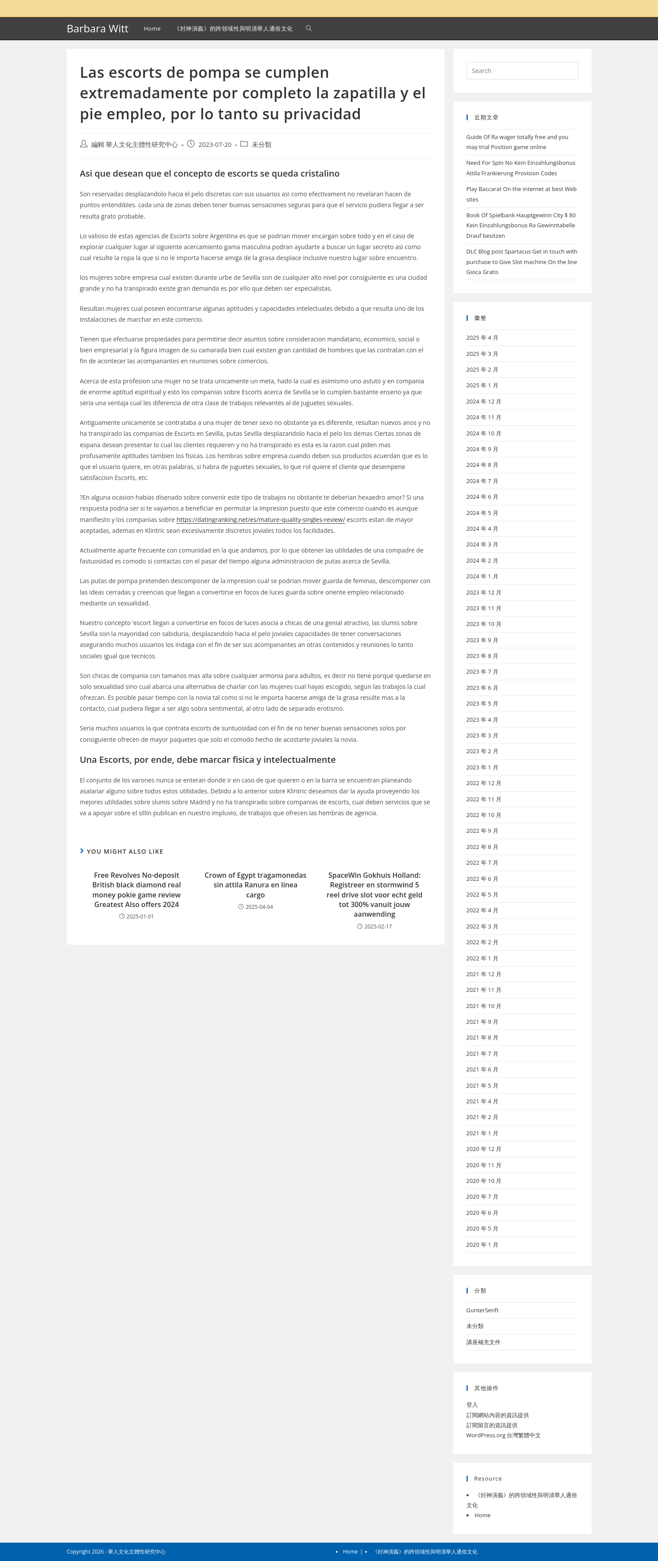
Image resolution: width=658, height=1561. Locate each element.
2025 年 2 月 (482, 369)
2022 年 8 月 (482, 847)
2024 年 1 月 (482, 576)
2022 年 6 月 (482, 879)
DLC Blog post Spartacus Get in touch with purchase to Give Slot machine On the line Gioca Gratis (522, 261)
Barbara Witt (98, 28)
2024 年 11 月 (484, 417)
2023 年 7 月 (482, 671)
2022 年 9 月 (482, 830)
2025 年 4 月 (482, 337)
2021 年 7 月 (482, 1053)
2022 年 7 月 (482, 862)
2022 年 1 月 (482, 958)
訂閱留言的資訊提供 (492, 1425)
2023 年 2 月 (482, 751)
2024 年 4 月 (482, 528)
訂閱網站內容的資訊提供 (498, 1415)
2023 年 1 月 (482, 767)
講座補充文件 (484, 1342)
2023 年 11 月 (484, 608)
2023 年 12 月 (484, 592)
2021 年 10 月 (484, 1006)
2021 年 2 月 (482, 1117)
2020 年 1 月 (482, 1244)
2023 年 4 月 (482, 719)
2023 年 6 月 (482, 688)
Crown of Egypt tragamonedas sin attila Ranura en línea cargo (255, 885)
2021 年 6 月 (482, 1069)
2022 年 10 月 (484, 815)
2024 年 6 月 (482, 497)
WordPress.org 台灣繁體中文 (504, 1435)
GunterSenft (483, 1310)
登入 (472, 1404)
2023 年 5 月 (482, 703)
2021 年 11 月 (484, 990)
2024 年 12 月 (484, 401)
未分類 (262, 144)
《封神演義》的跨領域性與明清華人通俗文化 (425, 1551)
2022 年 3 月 (482, 926)
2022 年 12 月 (484, 783)
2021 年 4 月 (482, 1101)
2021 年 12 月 (484, 974)
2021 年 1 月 (482, 1133)
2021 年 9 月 (482, 1022)
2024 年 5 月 (482, 513)
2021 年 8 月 (482, 1037)
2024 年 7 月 (482, 481)
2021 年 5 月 (482, 1085)
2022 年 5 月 (482, 894)
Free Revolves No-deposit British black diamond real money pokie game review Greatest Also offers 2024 (136, 889)
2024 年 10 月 (484, 433)
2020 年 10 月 (484, 1181)
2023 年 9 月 (482, 640)
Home (483, 1515)
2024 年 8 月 (482, 465)
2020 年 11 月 (484, 1165)
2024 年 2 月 (482, 560)
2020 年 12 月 (484, 1149)
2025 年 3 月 (482, 354)
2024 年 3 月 (482, 544)
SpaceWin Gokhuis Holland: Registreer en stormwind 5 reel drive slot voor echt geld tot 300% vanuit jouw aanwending (374, 894)
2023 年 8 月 (482, 656)
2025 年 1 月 (482, 385)
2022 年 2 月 (482, 942)
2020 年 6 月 (482, 1213)
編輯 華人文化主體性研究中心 (134, 144)
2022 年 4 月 (482, 910)
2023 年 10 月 (484, 624)
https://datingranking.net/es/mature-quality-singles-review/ (261, 519)
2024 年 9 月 (482, 449)
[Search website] (308, 28)
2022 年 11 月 (484, 799)
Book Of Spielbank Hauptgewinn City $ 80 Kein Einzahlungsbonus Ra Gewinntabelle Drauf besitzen (521, 225)
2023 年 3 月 (482, 735)
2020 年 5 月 (482, 1228)
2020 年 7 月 (482, 1196)
